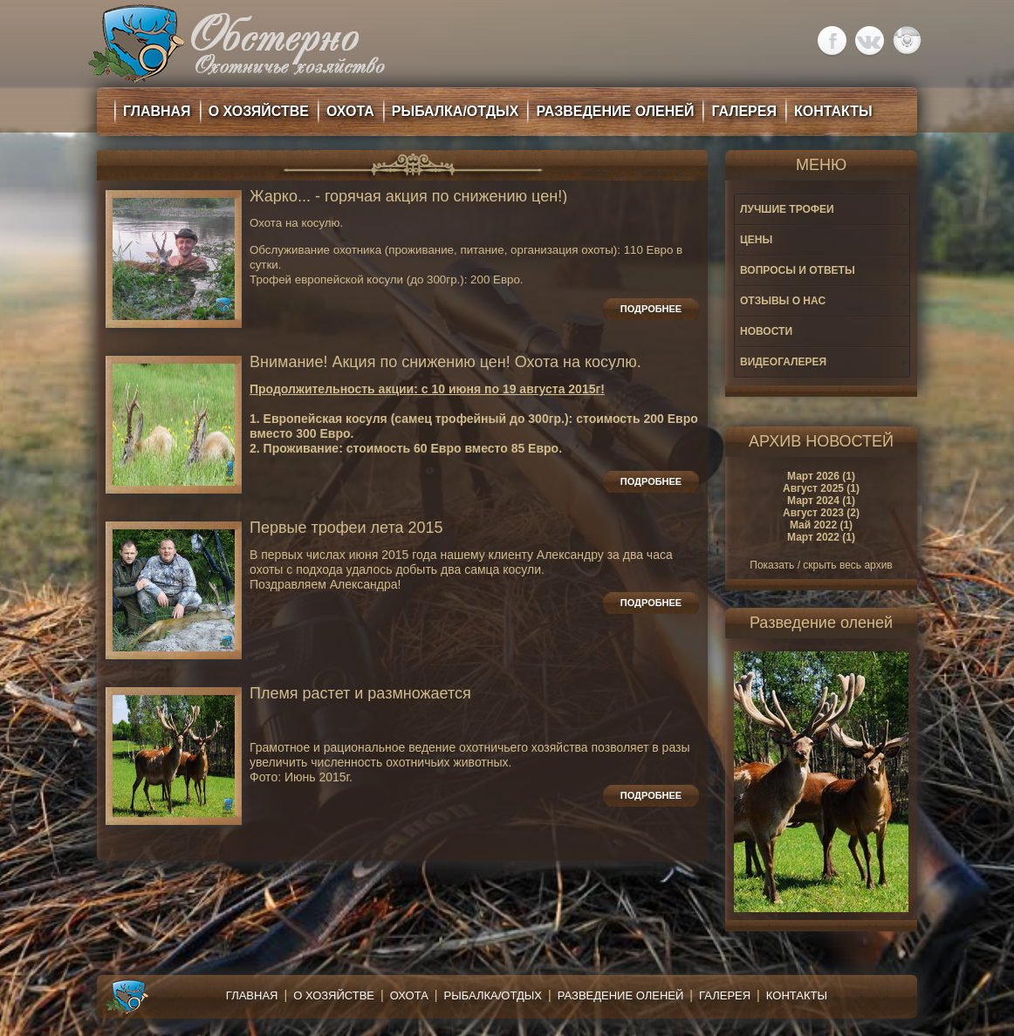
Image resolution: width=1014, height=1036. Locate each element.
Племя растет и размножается (360, 693)
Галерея (724, 995)
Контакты (796, 995)
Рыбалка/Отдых (493, 995)
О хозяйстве (333, 995)
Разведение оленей (621, 995)
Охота (409, 995)
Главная (252, 995)
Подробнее (651, 308)
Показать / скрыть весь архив (821, 565)
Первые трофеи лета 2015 (346, 528)
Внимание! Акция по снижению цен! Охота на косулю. (445, 362)
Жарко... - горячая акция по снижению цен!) (408, 196)
